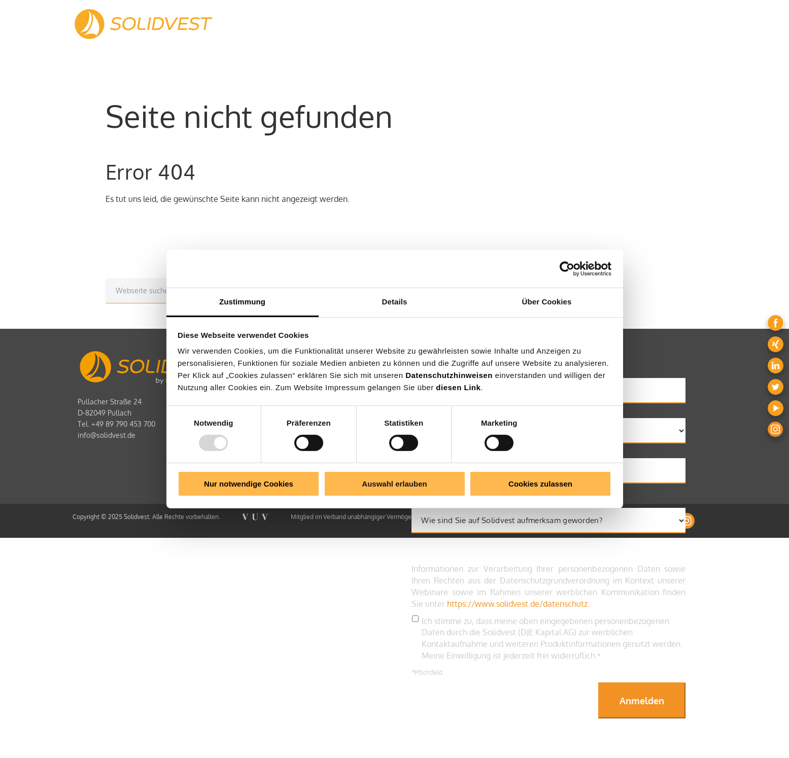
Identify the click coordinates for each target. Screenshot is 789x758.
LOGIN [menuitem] (686, 22)
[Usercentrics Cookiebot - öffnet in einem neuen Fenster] (567, 268)
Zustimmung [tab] (242, 301)
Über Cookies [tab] (547, 301)
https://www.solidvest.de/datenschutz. (518, 604)
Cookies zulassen (540, 483)
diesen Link (458, 387)
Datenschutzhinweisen (449, 375)
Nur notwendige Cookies (248, 483)
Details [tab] (394, 301)
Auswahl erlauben (394, 483)
